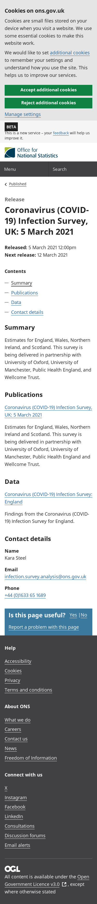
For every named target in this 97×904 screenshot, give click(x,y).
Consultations (20, 826)
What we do (18, 720)
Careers (13, 729)
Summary (21, 283)
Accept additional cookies (48, 90)
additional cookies (70, 52)
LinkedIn (14, 816)
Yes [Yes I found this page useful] (73, 615)
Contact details (27, 312)
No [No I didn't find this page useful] (84, 615)
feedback (61, 132)
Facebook (15, 807)
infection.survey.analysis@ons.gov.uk (45, 576)
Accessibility (18, 661)
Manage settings (23, 114)
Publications (24, 293)
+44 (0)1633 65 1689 (25, 595)
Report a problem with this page (44, 627)
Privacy (12, 680)
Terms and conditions (28, 690)
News (11, 748)
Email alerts (17, 845)
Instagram (16, 797)
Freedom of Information (31, 758)
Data (16, 302)
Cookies (13, 671)
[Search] (73, 169)
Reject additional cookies (48, 103)
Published (17, 183)
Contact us (16, 739)
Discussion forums (25, 835)
